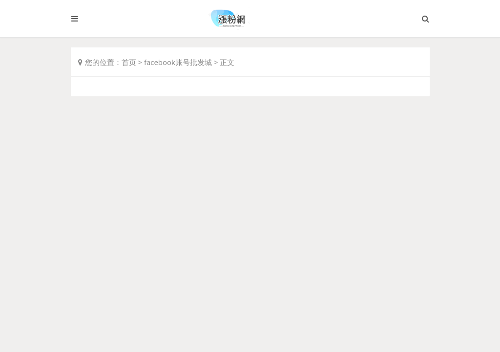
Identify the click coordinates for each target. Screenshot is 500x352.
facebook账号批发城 (178, 62)
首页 (129, 62)
